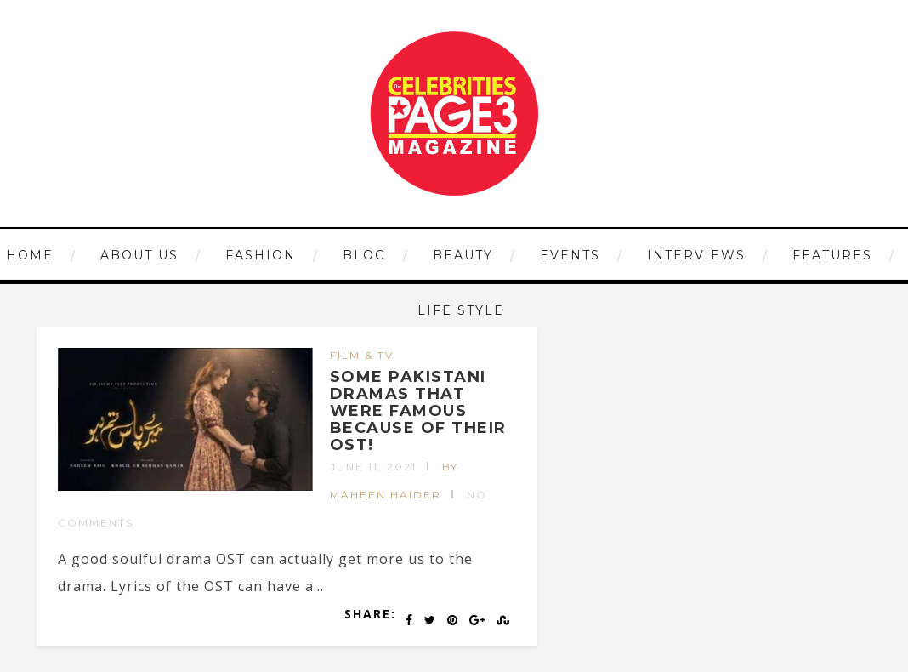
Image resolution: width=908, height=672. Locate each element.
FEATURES (832, 255)
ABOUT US (139, 255)
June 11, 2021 (373, 466)
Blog (364, 255)
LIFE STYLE (460, 310)
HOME (30, 255)
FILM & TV (362, 355)
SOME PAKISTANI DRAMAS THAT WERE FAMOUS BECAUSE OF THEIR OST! (418, 410)
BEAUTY (463, 255)
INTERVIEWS (696, 255)
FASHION (260, 255)
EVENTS (570, 255)
